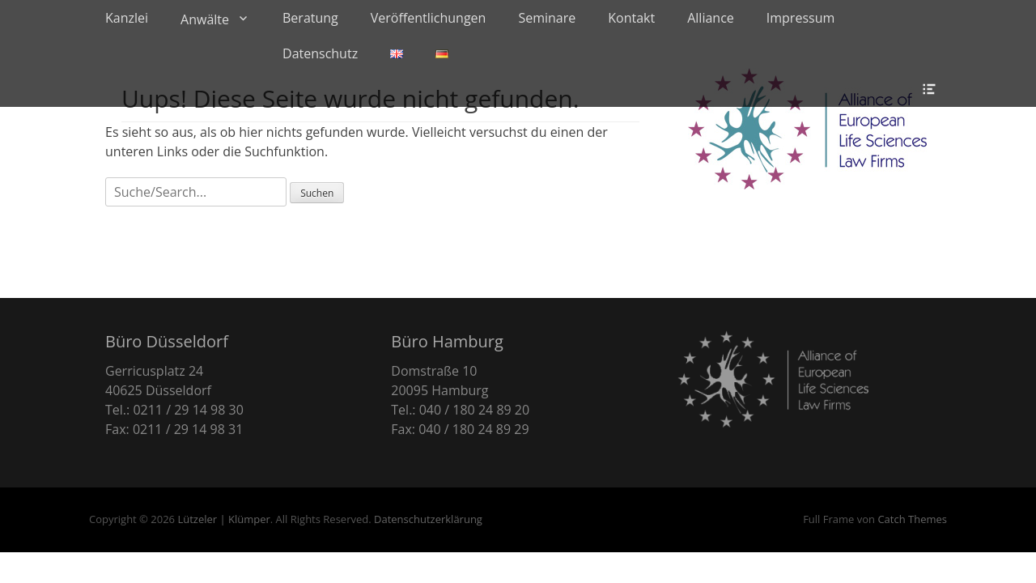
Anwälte (204, 19)
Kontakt (631, 18)
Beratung (310, 18)
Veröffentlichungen (428, 18)
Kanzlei (126, 18)
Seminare (546, 18)
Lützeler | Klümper (223, 519)
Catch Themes (912, 519)
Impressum (800, 18)
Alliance (710, 18)
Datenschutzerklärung (428, 519)
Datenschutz (320, 53)
